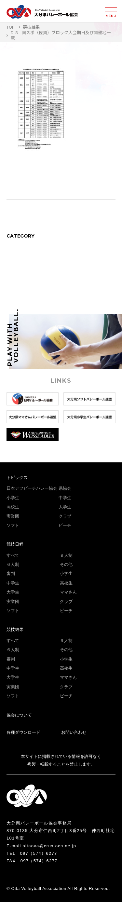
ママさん (68, 592)
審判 (11, 573)
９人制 (66, 555)
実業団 (13, 516)
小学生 (13, 497)
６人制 (13, 564)
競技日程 (15, 544)
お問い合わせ (74, 732)
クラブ (65, 516)
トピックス (17, 477)
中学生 (65, 497)
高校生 (13, 506)
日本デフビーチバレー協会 (32, 488)
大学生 (65, 506)
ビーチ (65, 525)
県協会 (65, 488)
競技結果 (15, 629)
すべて (13, 555)
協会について (19, 715)
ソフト (13, 525)
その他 (66, 564)
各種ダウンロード (23, 732)
